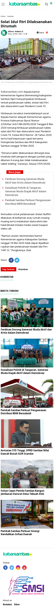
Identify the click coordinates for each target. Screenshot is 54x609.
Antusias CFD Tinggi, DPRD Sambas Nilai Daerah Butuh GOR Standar (25, 452)
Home (3, 16)
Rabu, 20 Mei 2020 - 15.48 (17, 34)
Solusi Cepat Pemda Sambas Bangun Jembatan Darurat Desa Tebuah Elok (22, 492)
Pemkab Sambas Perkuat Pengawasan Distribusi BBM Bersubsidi (28, 201)
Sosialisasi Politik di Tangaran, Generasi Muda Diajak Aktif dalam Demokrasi (25, 191)
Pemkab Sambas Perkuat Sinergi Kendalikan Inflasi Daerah (20, 532)
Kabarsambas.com (12, 91)
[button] (51, 2)
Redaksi (7, 604)
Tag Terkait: (8, 269)
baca (40, 32)
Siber (17, 604)
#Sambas (23, 269)
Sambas (10, 16)
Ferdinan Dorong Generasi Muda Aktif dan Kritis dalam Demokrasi (25, 180)
